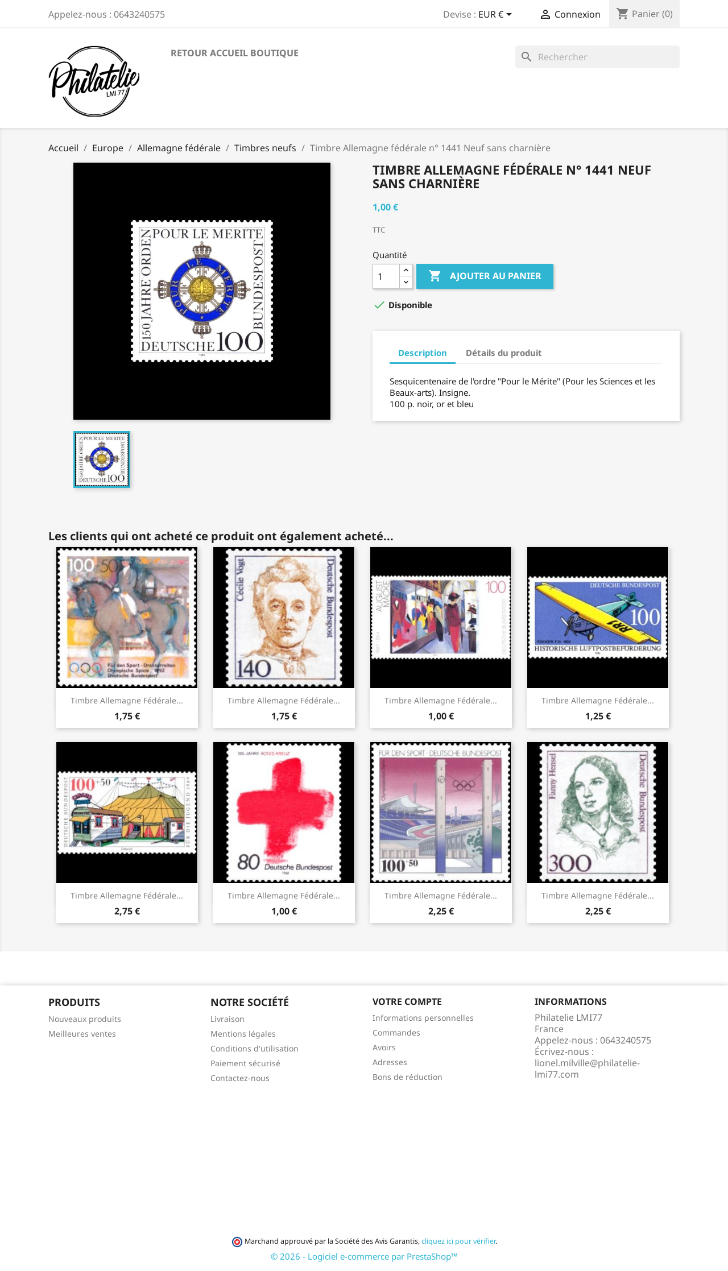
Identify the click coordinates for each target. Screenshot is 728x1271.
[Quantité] (386, 276)
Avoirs (384, 1047)
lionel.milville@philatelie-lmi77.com (587, 1068)
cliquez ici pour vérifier (458, 1241)
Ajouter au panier (484, 276)
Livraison (227, 1018)
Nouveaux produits (84, 1018)
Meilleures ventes (82, 1033)
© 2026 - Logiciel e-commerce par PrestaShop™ (364, 1256)
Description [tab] (422, 352)
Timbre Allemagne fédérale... (127, 700)
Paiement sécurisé (245, 1063)
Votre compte (407, 1001)
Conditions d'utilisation (254, 1048)
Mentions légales (243, 1033)
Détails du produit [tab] (504, 352)
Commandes (396, 1032)
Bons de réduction (407, 1076)
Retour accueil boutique (235, 53)
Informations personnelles (423, 1017)
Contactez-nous (240, 1078)
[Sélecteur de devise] (497, 15)
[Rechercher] (597, 56)
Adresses (390, 1062)
